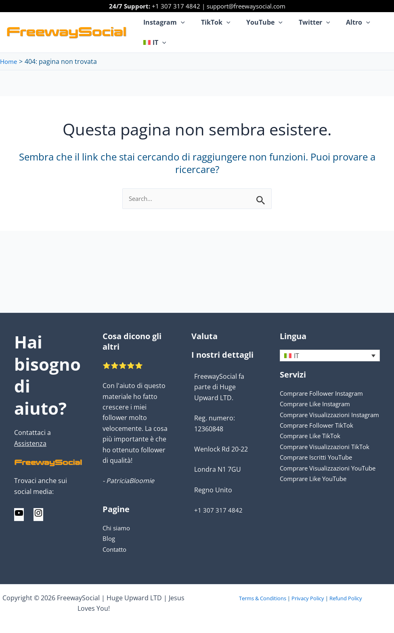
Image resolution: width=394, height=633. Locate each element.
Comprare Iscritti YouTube (320, 468)
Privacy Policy (307, 598)
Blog (109, 538)
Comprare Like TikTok (312, 447)
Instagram (162, 22)
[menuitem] (153, 42)
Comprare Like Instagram (318, 404)
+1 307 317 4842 (176, 6)
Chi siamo (117, 527)
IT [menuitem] (296, 356)
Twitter (303, 22)
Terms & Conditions (262, 598)
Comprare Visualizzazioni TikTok (329, 457)
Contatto (116, 549)
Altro (343, 22)
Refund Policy (345, 598)
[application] (179, 22)
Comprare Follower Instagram (325, 393)
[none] (330, 356)
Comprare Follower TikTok (319, 436)
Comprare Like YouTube (316, 500)
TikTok (211, 22)
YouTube (256, 22)
